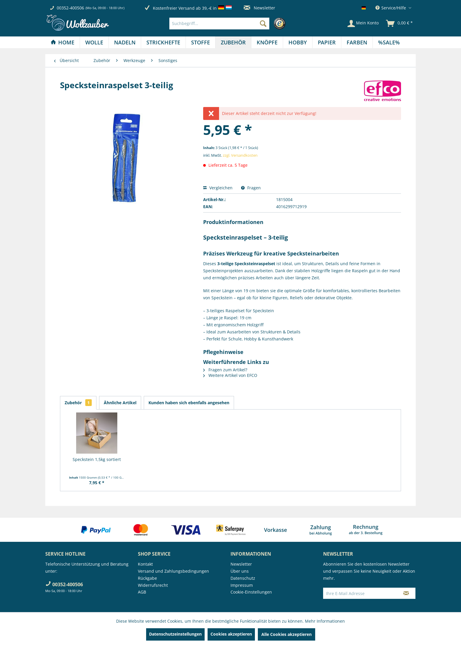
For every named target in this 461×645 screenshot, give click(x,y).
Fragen (251, 188)
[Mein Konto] (363, 23)
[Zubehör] (233, 42)
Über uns (239, 571)
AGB (142, 592)
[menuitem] (228, 23)
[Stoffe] (200, 42)
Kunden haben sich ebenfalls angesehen (188, 402)
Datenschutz (242, 578)
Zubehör (78, 402)
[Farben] (357, 42)
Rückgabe (147, 578)
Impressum (241, 585)
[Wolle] (94, 42)
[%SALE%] (389, 42)
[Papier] (327, 42)
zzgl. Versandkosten (240, 155)
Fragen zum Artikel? (225, 369)
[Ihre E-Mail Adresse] (360, 593)
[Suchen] (263, 23)
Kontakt (145, 564)
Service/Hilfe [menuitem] (391, 8)
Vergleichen (218, 188)
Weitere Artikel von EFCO (230, 375)
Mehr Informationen (325, 621)
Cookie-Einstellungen (251, 592)
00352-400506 (70, 8)
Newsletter (259, 8)
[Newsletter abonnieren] (406, 593)
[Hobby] (297, 42)
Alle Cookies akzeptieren (286, 634)
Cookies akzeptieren (231, 634)
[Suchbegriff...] (219, 23)
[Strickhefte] (163, 42)
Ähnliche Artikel (120, 402)
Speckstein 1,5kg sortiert (97, 459)
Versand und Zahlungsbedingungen (173, 571)
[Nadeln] (125, 42)
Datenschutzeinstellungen (175, 634)
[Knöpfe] (267, 42)
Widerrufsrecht (153, 585)
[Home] (62, 42)
